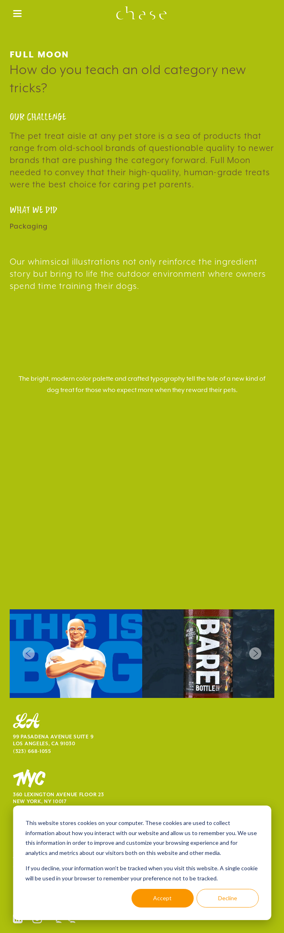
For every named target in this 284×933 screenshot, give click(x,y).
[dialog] (142, 863)
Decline (227, 898)
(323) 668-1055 (32, 752)
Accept (162, 898)
